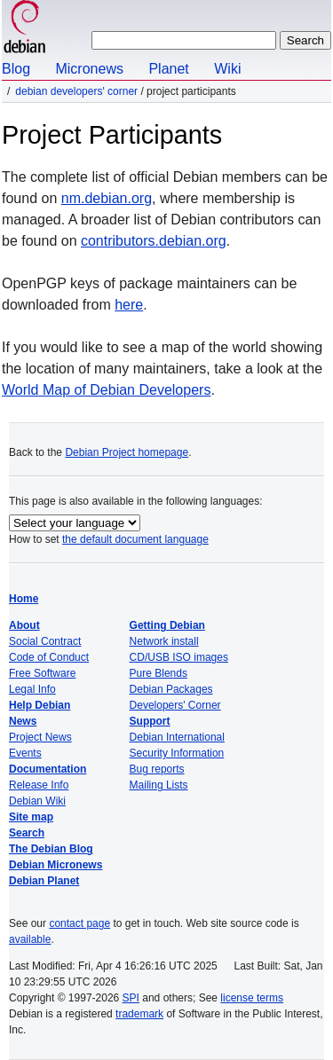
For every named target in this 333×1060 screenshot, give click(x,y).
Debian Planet (44, 881)
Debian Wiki (37, 801)
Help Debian (39, 705)
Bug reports (157, 769)
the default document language (135, 539)
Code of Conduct (49, 657)
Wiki (227, 68)
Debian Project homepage (126, 452)
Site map (31, 817)
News (22, 721)
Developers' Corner (175, 705)
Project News (40, 737)
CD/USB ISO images (179, 657)
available (30, 939)
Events (25, 753)
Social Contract (45, 641)
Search (26, 833)
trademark (139, 1014)
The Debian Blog (51, 849)
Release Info (38, 785)
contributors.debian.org (153, 240)
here (129, 304)
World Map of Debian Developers (106, 389)
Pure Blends (158, 673)
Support (150, 721)
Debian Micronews (55, 865)
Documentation (47, 769)
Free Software (42, 673)
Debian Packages (171, 689)
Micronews (89, 68)
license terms (251, 998)
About (24, 625)
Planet (168, 68)
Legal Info (32, 689)
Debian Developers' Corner (76, 91)
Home (23, 599)
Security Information (177, 753)
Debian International (177, 737)
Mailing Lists (159, 785)
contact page (79, 923)
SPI (131, 998)
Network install (164, 641)
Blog (16, 68)
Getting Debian (167, 625)
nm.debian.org (106, 198)
